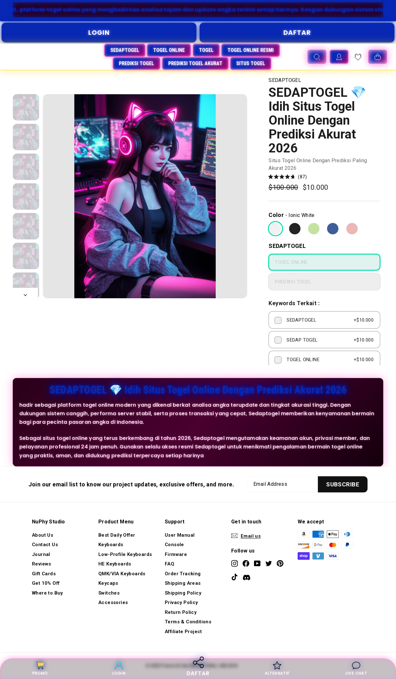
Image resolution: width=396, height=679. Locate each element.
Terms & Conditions (188, 622)
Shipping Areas (183, 583)
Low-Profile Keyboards (125, 554)
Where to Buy (47, 593)
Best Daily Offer (116, 535)
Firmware (176, 554)
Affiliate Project (183, 631)
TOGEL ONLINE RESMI (250, 50)
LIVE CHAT (356, 668)
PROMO (40, 668)
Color (276, 215)
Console (174, 544)
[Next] (25, 293)
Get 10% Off (45, 583)
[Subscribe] (343, 484)
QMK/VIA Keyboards (121, 574)
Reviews (41, 564)
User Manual (180, 535)
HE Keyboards (114, 564)
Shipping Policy (183, 593)
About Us (42, 535)
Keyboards (110, 544)
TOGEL (206, 50)
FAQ (169, 564)
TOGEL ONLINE (169, 50)
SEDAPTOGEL (124, 50)
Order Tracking (183, 574)
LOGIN (99, 32)
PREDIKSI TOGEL (136, 63)
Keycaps (108, 583)
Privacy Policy (181, 602)
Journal (41, 554)
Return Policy (180, 612)
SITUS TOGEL (250, 63)
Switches (109, 593)
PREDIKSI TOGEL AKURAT (195, 63)
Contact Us (45, 544)
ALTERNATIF (277, 668)
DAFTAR (297, 32)
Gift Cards (44, 574)
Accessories (113, 602)
